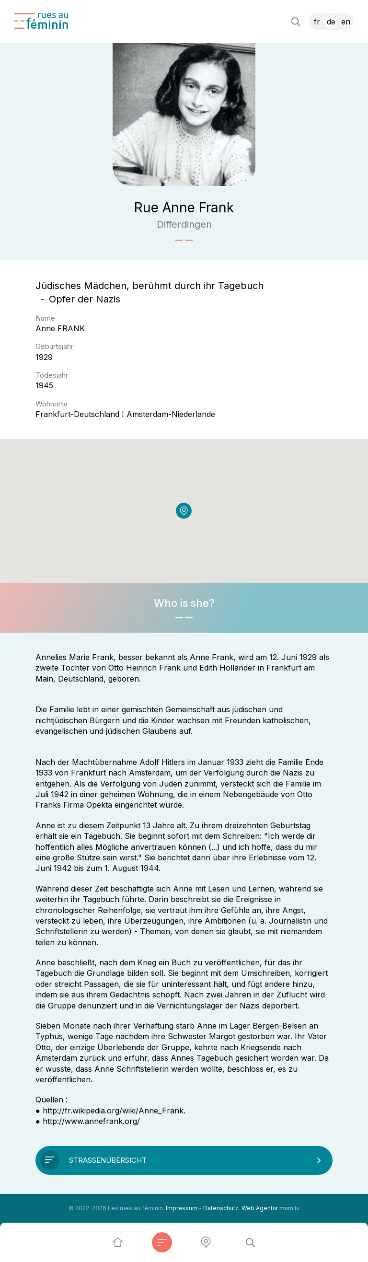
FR (317, 21)
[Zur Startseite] (41, 21)
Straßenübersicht (108, 1160)
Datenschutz (221, 1208)
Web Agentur (260, 1208)
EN (345, 21)
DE (331, 21)
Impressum (181, 1208)
